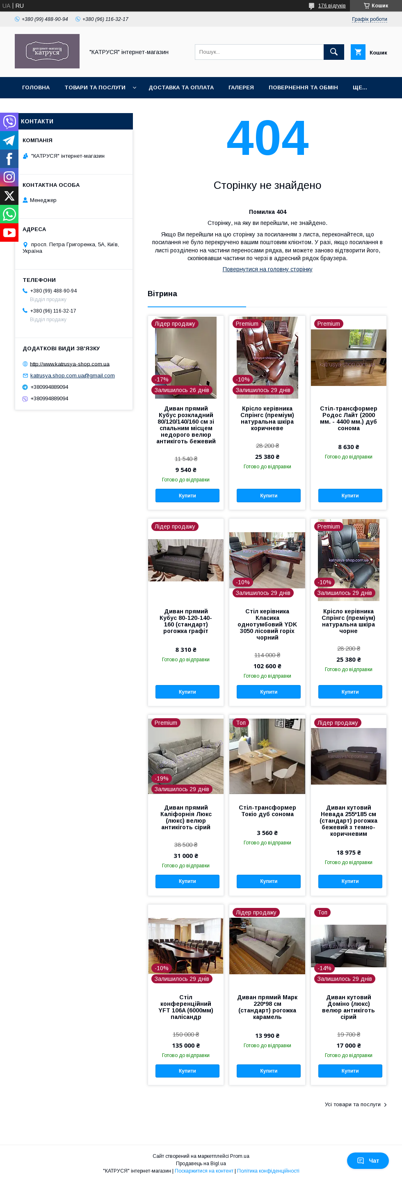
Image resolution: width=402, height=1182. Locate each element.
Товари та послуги (95, 87)
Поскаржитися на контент (204, 1171)
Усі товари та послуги (353, 1104)
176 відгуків (332, 6)
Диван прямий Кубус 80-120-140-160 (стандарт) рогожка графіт (186, 621)
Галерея (241, 87)
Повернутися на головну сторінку (268, 269)
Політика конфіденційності (268, 1171)
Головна (36, 87)
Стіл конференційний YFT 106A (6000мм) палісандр (185, 1007)
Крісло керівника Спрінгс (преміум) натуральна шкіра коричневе (267, 418)
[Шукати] (334, 52)
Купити (187, 496)
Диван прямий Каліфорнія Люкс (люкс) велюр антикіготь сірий (186, 817)
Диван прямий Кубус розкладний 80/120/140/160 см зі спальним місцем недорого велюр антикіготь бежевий (186, 425)
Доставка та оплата (181, 87)
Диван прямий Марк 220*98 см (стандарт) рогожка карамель (267, 1007)
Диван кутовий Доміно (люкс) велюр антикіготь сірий (348, 1007)
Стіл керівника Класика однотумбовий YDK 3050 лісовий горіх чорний (267, 624)
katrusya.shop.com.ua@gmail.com (72, 375)
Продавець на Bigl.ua (201, 1163)
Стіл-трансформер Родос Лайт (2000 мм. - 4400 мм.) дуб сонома (348, 418)
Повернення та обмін (303, 87)
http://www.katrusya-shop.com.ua (70, 364)
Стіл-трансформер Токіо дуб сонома (267, 810)
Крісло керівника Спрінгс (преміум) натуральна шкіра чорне (348, 621)
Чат (368, 1160)
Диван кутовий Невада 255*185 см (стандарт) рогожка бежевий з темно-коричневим (348, 820)
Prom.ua (239, 1156)
